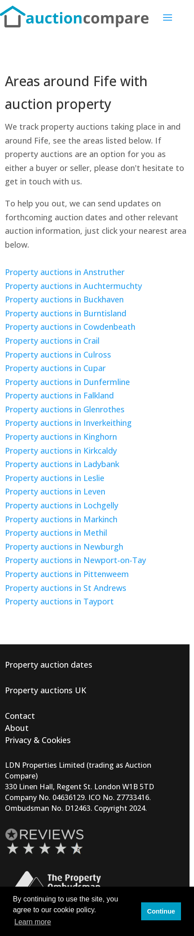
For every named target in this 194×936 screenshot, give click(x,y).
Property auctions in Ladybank (62, 464)
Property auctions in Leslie (54, 477)
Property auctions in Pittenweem (67, 574)
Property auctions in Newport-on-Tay (75, 560)
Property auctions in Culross (58, 354)
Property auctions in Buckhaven (64, 299)
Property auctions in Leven (55, 491)
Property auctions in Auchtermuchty (73, 285)
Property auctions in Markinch (61, 519)
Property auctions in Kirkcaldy (61, 450)
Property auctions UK (45, 690)
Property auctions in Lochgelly (61, 505)
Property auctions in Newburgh (64, 546)
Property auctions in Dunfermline (67, 381)
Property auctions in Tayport (59, 601)
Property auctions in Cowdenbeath (70, 326)
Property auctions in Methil (56, 532)
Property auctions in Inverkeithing (68, 422)
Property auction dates (48, 664)
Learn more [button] (32, 922)
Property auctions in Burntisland (65, 313)
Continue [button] (161, 911)
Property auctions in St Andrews (65, 587)
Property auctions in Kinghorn (61, 436)
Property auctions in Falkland (59, 395)
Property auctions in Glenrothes (65, 409)
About (17, 727)
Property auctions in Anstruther (65, 272)
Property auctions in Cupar (55, 368)
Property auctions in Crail (52, 340)
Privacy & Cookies (38, 740)
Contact (20, 715)
